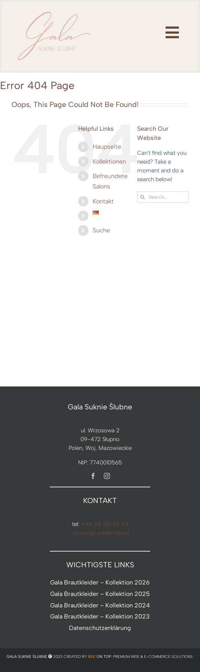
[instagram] (107, 476)
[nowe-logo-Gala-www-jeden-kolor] (54, 11)
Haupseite (107, 146)
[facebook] (93, 476)
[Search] (142, 197)
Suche (101, 230)
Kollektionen (109, 161)
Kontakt (103, 201)
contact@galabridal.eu (100, 532)
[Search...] (163, 197)
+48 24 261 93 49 (104, 524)
